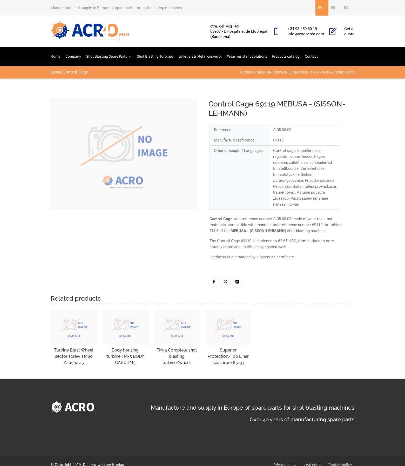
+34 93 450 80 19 (302, 28)
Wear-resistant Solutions (247, 56)
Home (55, 56)
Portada (246, 72)
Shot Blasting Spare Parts (106, 56)
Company (73, 56)
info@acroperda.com (306, 34)
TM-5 (314, 72)
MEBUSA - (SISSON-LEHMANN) (282, 72)
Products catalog (286, 56)
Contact (311, 56)
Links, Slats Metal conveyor (200, 56)
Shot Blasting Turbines (155, 56)
